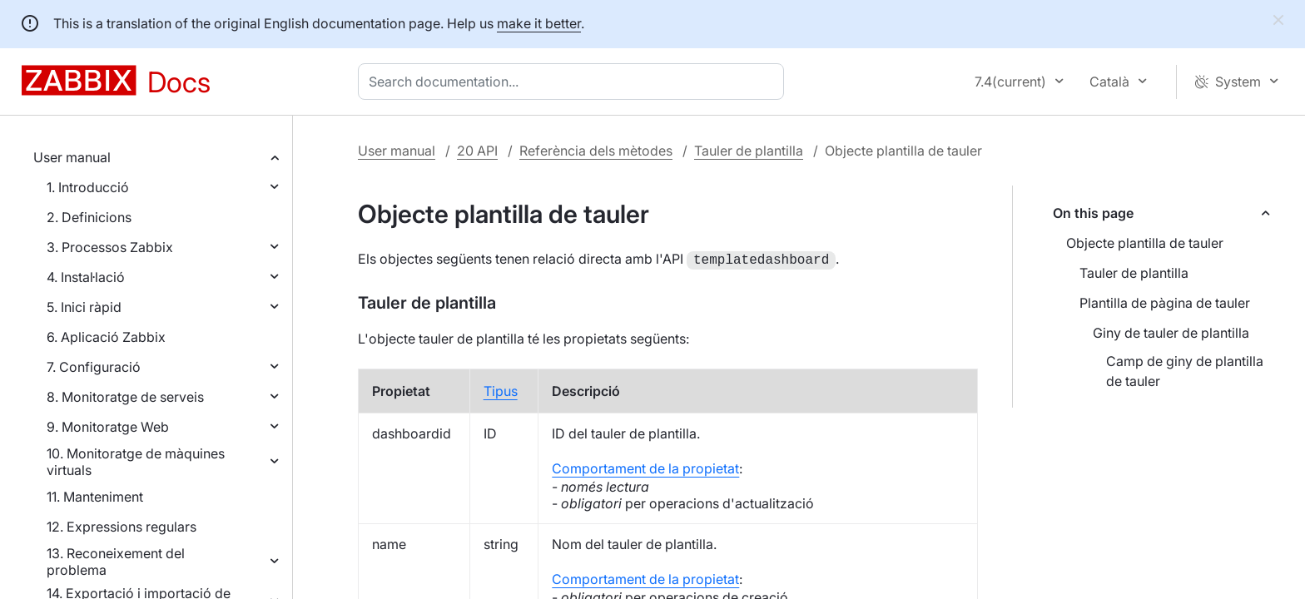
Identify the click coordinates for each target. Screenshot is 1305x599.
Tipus (501, 389)
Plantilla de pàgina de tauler (1164, 303)
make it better (539, 23)
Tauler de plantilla (748, 150)
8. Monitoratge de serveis (125, 397)
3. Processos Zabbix (110, 247)
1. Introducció (88, 187)
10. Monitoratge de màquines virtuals (136, 461)
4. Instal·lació (86, 277)
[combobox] (574, 81)
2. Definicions (89, 217)
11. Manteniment (95, 496)
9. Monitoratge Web (108, 426)
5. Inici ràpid (84, 307)
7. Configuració (94, 367)
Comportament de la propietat (645, 466)
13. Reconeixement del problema (116, 561)
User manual (72, 157)
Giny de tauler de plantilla (1171, 332)
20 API (477, 150)
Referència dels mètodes (595, 150)
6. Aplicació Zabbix (106, 337)
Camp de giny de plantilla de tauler (1184, 371)
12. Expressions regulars (121, 526)
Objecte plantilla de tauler (1144, 243)
